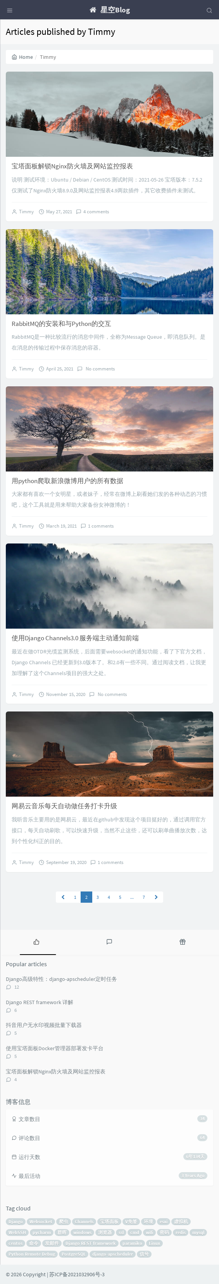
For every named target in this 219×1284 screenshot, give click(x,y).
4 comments (96, 211)
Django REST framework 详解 (39, 1002)
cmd (134, 1232)
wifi (149, 1232)
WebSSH (17, 1232)
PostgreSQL (74, 1254)
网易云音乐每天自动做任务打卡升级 (64, 806)
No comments (99, 368)
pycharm (42, 1232)
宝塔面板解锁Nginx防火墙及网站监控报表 (72, 166)
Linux (154, 1243)
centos (15, 1243)
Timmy (26, 211)
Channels (84, 1221)
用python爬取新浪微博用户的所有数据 (67, 481)
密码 (164, 1232)
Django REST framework (91, 1243)
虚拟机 (181, 1221)
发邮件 (52, 1243)
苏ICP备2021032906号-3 (77, 1274)
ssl (121, 1232)
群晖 (62, 1232)
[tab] (36, 941)
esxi (163, 1221)
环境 (148, 1221)
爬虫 (63, 1221)
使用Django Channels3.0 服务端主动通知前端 (75, 638)
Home (22, 56)
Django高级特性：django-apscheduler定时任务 (61, 978)
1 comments (101, 526)
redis (181, 1232)
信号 (144, 1254)
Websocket (40, 1221)
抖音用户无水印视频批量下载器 (44, 1025)
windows (82, 1232)
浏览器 (105, 1232)
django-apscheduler (112, 1254)
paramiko (132, 1243)
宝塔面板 (109, 1221)
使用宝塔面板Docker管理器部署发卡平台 (54, 1048)
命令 (33, 1243)
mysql (198, 1232)
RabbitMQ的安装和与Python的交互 (61, 323)
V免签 (131, 1221)
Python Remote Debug (32, 1254)
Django (16, 1221)
